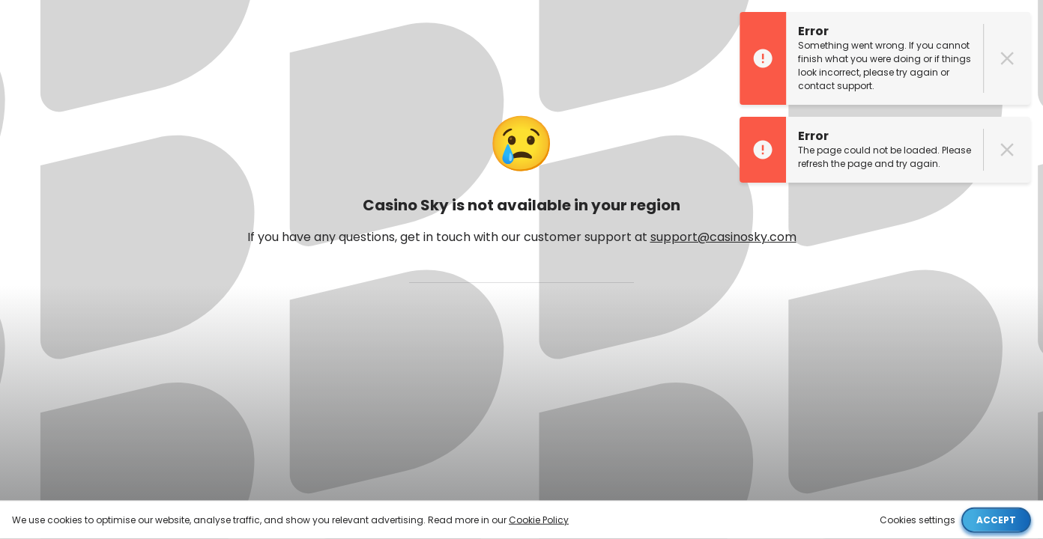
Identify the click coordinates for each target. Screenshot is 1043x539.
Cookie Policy (539, 519)
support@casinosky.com (723, 237)
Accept (996, 519)
